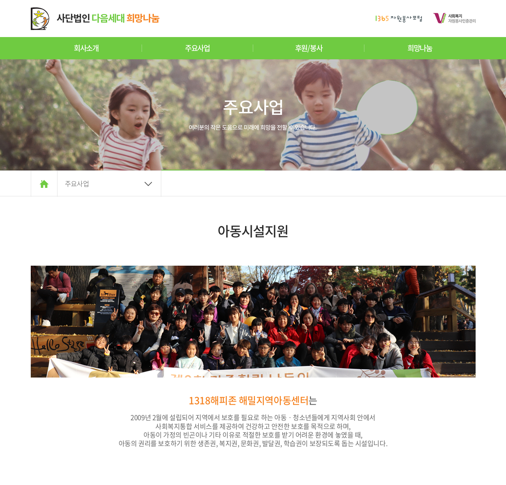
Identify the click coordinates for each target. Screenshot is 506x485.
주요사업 (197, 48)
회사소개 (86, 48)
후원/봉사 (309, 48)
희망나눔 (419, 48)
